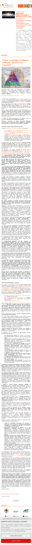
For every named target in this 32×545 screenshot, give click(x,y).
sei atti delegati (14, 134)
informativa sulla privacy (20, 530)
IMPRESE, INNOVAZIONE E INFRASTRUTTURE (24, 15)
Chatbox (27, 385)
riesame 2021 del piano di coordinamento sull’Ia (15, 297)
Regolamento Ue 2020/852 (16, 131)
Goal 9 (22, 11)
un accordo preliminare (25, 105)
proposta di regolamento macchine (12, 301)
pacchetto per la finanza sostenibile (13, 128)
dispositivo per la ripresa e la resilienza (12, 455)
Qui (2, 529)
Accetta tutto (16, 540)
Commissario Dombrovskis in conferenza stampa (14, 191)
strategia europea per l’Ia (19, 286)
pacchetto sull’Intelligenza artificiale (11, 284)
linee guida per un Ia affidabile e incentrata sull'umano (16, 288)
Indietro (16, 500)
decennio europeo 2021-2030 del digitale (16, 406)
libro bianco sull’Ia (6, 291)
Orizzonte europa (19, 454)
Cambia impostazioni (16, 535)
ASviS (18, 11)
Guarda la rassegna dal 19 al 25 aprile (10, 95)
